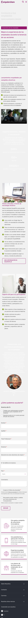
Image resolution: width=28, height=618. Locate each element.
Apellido (3, 431)
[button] (2, 371)
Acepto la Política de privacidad (12, 490)
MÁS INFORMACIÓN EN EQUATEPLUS (10, 261)
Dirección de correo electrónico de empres (12, 455)
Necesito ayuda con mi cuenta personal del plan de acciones (13, 416)
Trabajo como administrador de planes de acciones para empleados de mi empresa (13, 412)
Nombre (3, 423)
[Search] (23, 2)
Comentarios (4, 479)
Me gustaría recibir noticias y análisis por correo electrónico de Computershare (13, 499)
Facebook (4, 611)
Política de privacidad (12, 492)
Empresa (4, 447)
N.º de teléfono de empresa (8, 463)
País (2, 471)
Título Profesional (6, 439)
